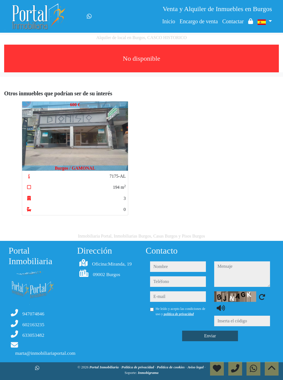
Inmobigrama (148, 373)
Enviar (210, 335)
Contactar (233, 21)
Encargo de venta (199, 21)
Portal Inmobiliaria (105, 367)
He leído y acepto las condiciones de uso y (180, 311)
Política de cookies (171, 367)
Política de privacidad (138, 367)
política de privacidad (179, 314)
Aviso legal (196, 367)
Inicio (168, 21)
